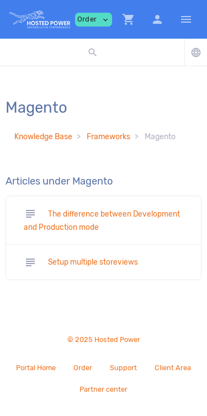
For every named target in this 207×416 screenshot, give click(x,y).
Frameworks (108, 136)
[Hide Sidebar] (186, 19)
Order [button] (93, 19)
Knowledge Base (43, 136)
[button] (128, 19)
